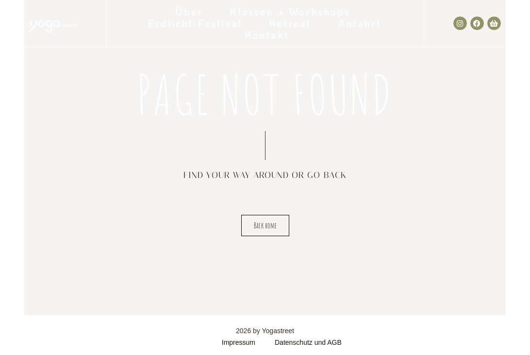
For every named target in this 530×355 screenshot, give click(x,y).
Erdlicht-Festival (195, 23)
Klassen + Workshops (290, 11)
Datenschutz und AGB (308, 342)
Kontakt (267, 35)
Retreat (290, 23)
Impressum (238, 342)
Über (189, 11)
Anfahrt (359, 23)
